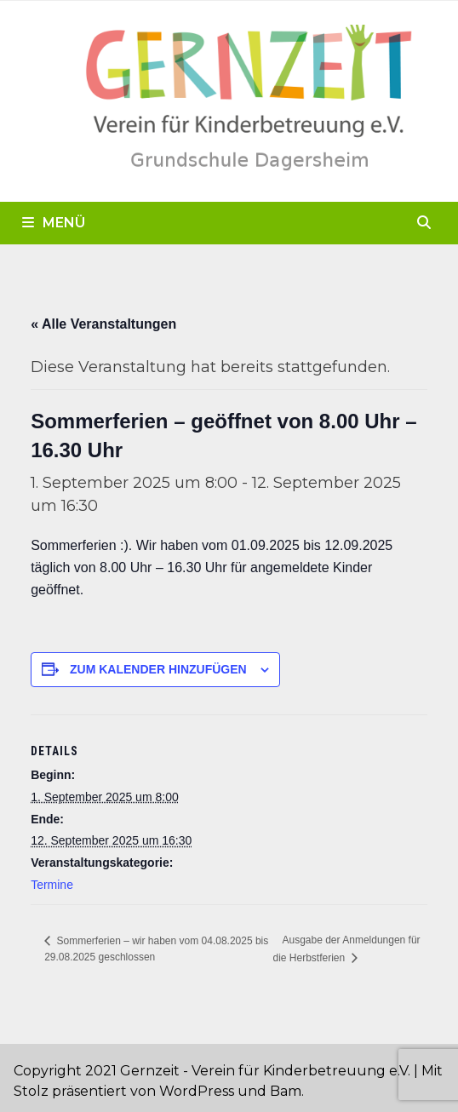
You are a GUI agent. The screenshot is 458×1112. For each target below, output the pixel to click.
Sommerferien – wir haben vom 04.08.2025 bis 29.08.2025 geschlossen (156, 949)
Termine (52, 884)
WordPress (196, 1091)
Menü (53, 223)
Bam (285, 1091)
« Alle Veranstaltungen (103, 324)
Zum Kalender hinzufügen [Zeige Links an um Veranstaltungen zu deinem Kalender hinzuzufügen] (158, 669)
